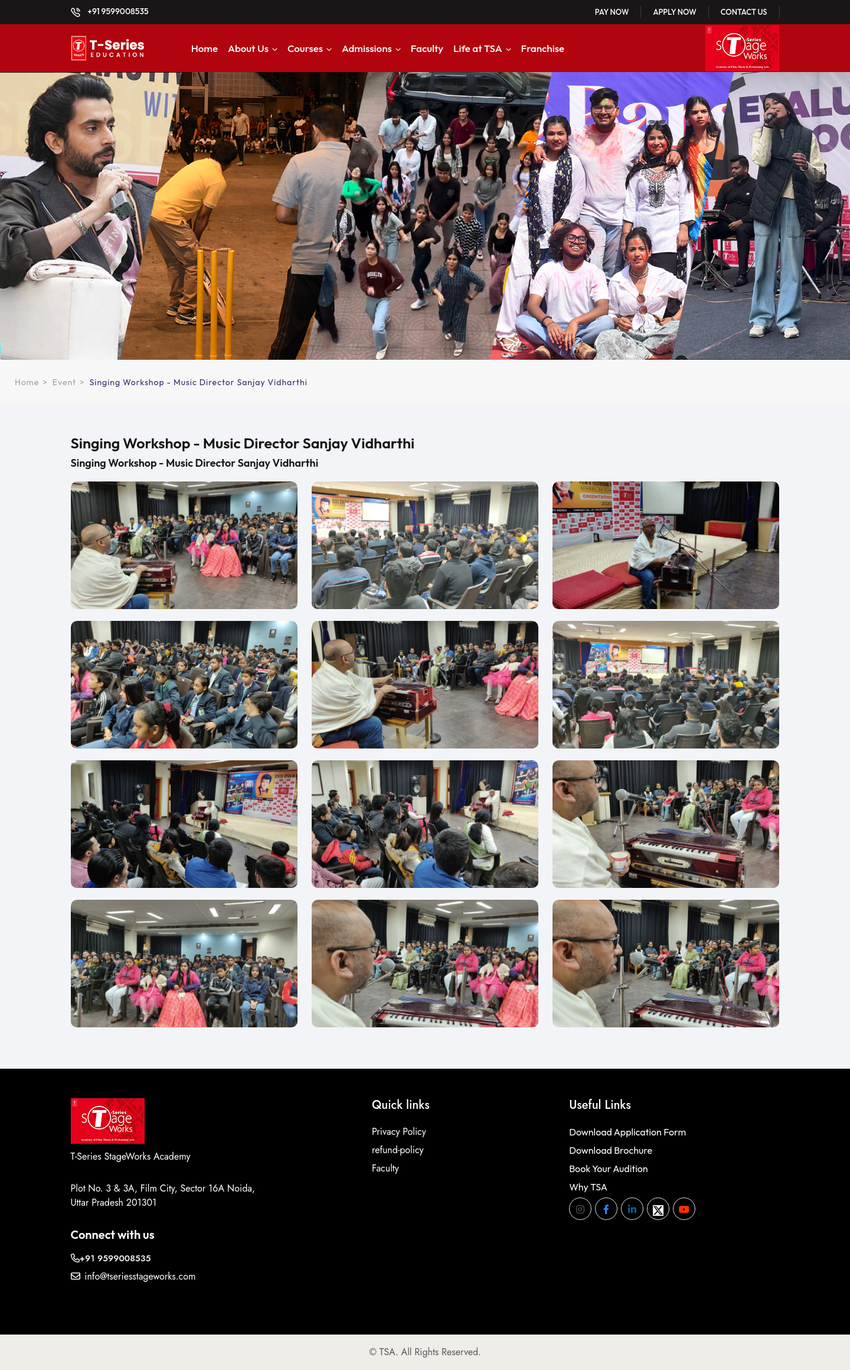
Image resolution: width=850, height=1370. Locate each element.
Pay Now (612, 12)
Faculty (427, 48)
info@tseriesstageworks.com (133, 1276)
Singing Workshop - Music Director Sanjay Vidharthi (199, 382)
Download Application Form (627, 1132)
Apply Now (674, 12)
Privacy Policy (399, 1131)
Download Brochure (610, 1150)
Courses (305, 48)
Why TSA (588, 1187)
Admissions (367, 48)
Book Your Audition (608, 1168)
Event (64, 382)
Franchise (543, 48)
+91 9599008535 (110, 11)
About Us (248, 48)
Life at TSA (477, 48)
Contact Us (744, 12)
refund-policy (398, 1150)
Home (204, 48)
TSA (387, 1352)
